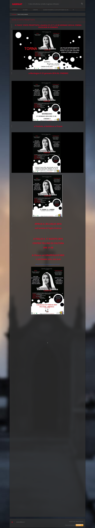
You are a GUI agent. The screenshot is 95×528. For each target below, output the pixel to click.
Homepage (14, 10)
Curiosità (35, 10)
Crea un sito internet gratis (70, 525)
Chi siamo (25, 10)
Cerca (82, 4)
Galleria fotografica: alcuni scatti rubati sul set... (56, 10)
